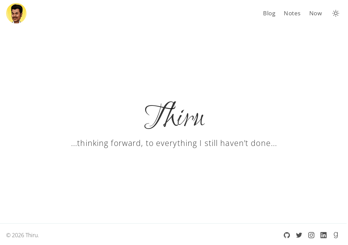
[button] (336, 13)
